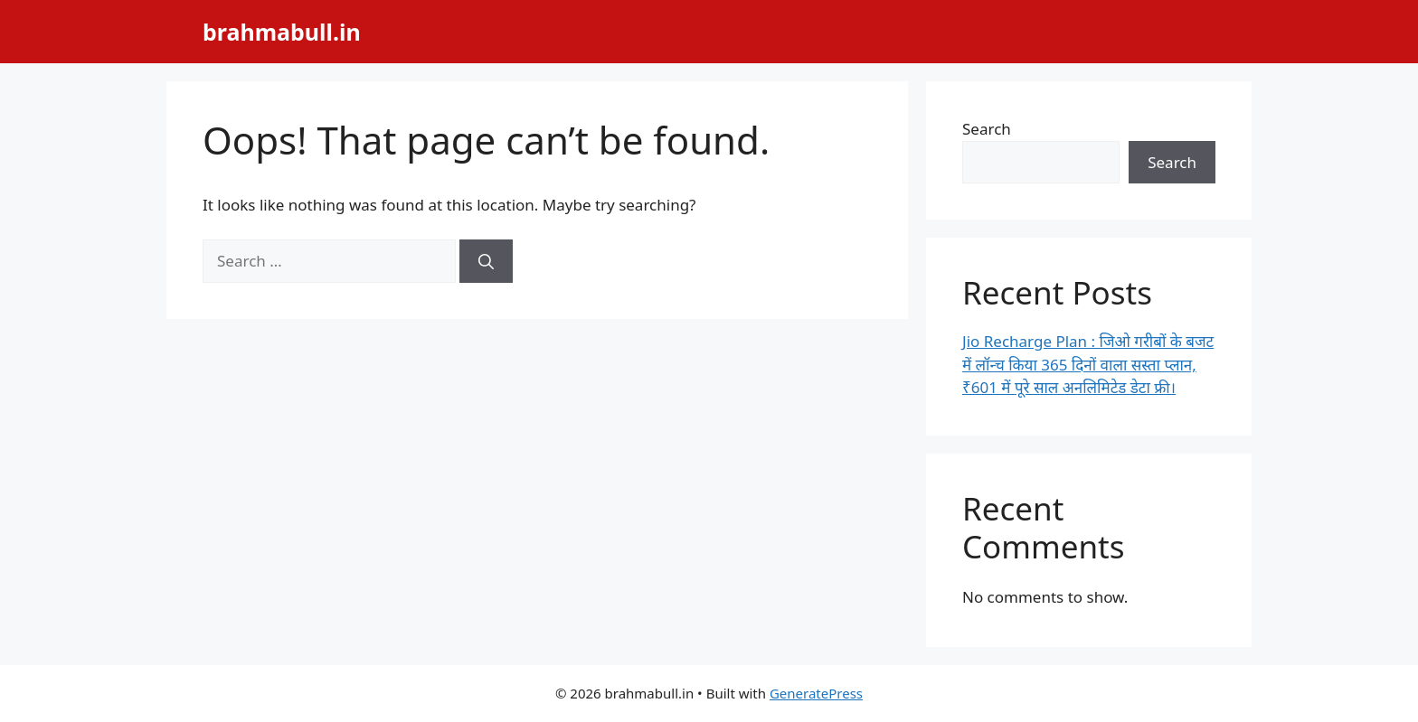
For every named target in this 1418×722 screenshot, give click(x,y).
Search (986, 128)
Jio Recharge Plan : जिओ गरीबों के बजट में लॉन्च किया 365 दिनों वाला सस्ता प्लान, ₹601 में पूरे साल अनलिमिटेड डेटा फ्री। (1088, 364)
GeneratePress (816, 693)
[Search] (486, 261)
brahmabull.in (282, 31)
